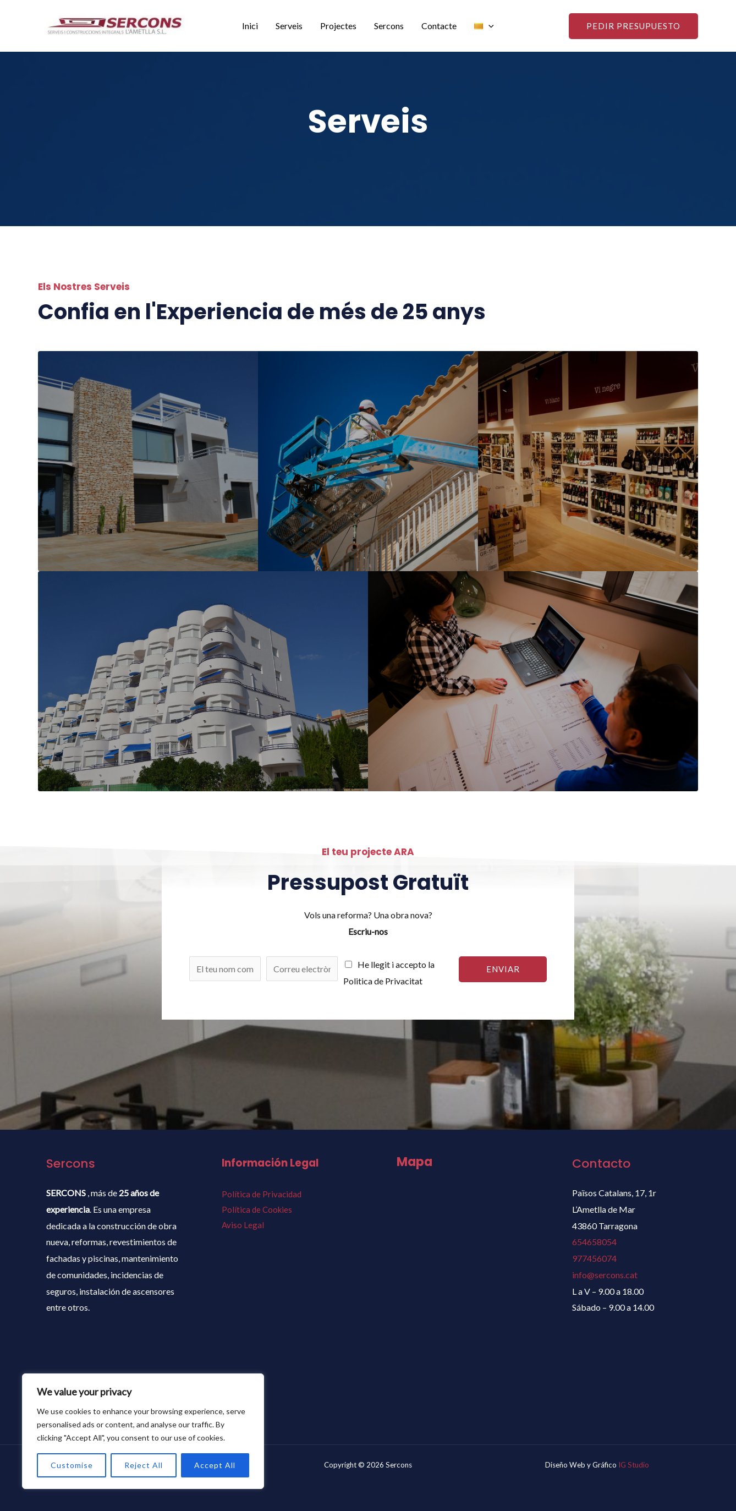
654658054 (594, 1241)
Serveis (289, 25)
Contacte (439, 25)
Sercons (389, 25)
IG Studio (633, 1464)
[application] (488, 26)
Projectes (338, 25)
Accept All (214, 1465)
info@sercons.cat (605, 1274)
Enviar (503, 969)
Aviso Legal (243, 1225)
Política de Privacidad (261, 1194)
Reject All (143, 1465)
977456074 (594, 1258)
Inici (250, 25)
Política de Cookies (257, 1209)
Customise (72, 1465)
